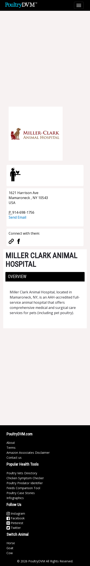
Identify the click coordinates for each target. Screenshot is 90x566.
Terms (11, 448)
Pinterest (14, 523)
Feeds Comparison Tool (23, 488)
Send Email (17, 217)
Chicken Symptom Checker (25, 478)
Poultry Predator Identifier (24, 483)
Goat (9, 548)
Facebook (15, 518)
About (10, 443)
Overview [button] (17, 276)
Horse (10, 543)
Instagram (15, 513)
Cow (9, 553)
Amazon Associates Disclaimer (28, 453)
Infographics (15, 498)
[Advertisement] (45, 56)
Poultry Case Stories (20, 493)
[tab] (45, 276)
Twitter (13, 528)
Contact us (14, 457)
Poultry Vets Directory (21, 473)
